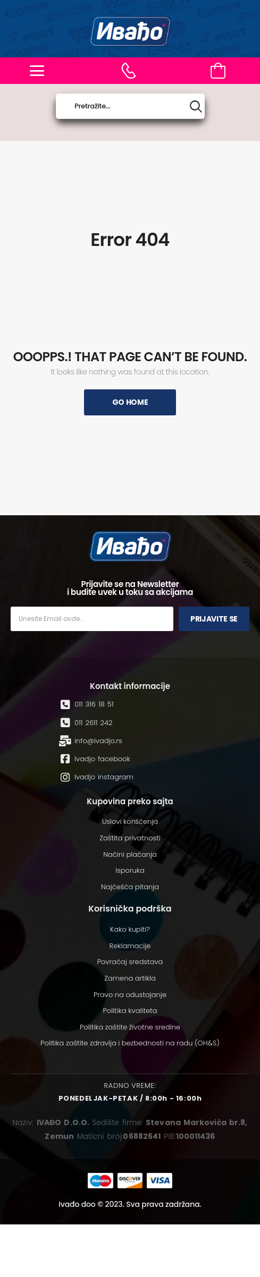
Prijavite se (214, 619)
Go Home (130, 402)
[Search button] (195, 106)
